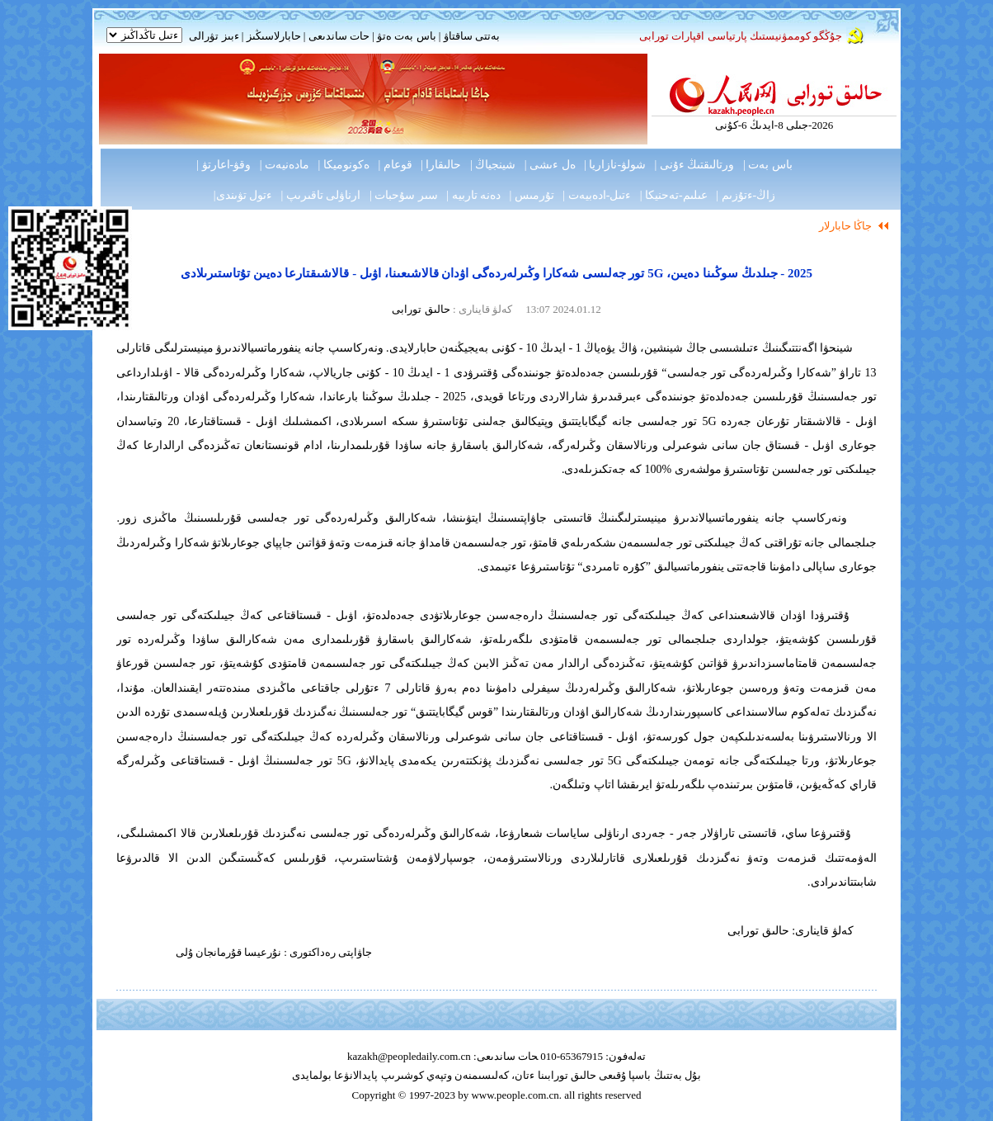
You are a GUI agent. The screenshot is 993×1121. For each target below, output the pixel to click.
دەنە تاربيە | (473, 195)
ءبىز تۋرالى (213, 36)
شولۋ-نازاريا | (615, 164)
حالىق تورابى (420, 309)
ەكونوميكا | (343, 164)
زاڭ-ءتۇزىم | (745, 195)
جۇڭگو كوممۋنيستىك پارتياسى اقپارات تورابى (740, 36)
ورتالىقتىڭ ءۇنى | (695, 164)
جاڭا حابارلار (845, 226)
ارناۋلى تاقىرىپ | (321, 195)
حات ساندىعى (338, 36)
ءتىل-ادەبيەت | (596, 195)
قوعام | (395, 164)
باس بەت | (768, 164)
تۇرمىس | (532, 195)
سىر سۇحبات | (403, 195)
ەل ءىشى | (550, 164)
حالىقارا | (441, 164)
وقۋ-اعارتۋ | (223, 164)
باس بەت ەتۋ (406, 36)
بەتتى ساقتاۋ (470, 36)
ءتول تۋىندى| (243, 195)
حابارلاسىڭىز (274, 36)
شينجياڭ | (492, 164)
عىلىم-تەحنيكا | (674, 195)
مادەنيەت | (284, 164)
